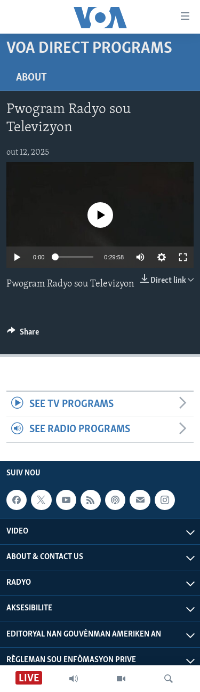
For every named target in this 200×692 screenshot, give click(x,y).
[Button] (23, 334)
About (31, 78)
